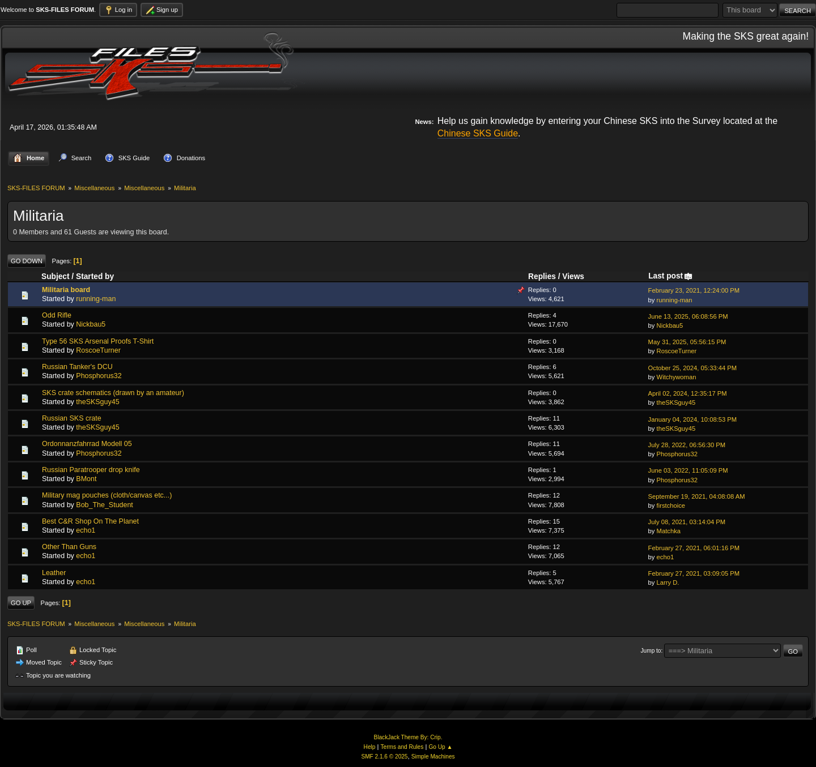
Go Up (21, 602)
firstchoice (671, 505)
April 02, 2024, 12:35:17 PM (687, 393)
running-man (96, 299)
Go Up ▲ (440, 747)
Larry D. (668, 582)
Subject (55, 276)
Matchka (669, 531)
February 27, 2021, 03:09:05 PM (694, 573)
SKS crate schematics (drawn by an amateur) (113, 393)
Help (370, 747)
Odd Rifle (56, 315)
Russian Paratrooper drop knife (91, 470)
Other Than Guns (69, 547)
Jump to (651, 651)
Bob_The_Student (104, 505)
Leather (54, 573)
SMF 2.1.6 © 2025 (384, 756)
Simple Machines (433, 756)
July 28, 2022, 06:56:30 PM (687, 445)
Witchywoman (676, 377)
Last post (670, 276)
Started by (95, 276)
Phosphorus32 (98, 376)
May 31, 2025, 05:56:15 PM (687, 341)
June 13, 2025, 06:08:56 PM (688, 316)
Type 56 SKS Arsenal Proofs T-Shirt (98, 341)
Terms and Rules (402, 747)
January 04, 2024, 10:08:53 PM (692, 419)
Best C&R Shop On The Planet (90, 521)
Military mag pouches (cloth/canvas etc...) (107, 495)
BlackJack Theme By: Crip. (408, 737)
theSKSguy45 (97, 402)
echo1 (85, 530)
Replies (542, 276)
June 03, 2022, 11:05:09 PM (688, 470)
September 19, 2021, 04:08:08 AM (696, 496)
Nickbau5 (90, 324)
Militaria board (66, 290)
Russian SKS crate (71, 418)
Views (573, 276)
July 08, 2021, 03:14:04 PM (687, 522)
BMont (86, 479)
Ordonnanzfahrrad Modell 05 (87, 444)
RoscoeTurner (98, 350)
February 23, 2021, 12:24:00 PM (694, 290)
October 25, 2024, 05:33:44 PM (692, 368)
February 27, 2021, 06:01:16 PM (694, 548)
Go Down (26, 261)
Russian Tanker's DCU (77, 367)
